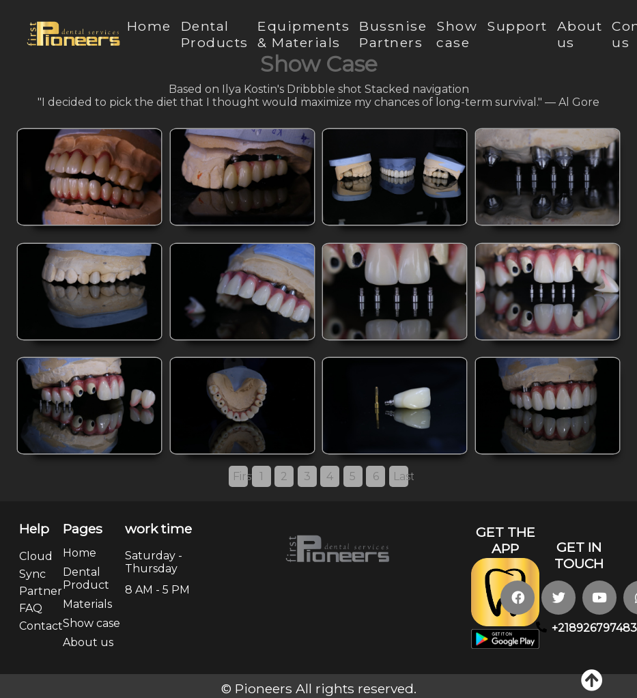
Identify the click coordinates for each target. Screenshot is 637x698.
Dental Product (86, 578)
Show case (456, 34)
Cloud (36, 556)
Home (149, 26)
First (240, 476)
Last (400, 476)
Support (517, 26)
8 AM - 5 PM (157, 589)
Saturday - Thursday (153, 562)
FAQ (30, 608)
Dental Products (215, 34)
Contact (41, 625)
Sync (32, 574)
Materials (87, 604)
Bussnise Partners (393, 34)
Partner (40, 591)
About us (88, 642)
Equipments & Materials (303, 34)
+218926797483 (594, 628)
